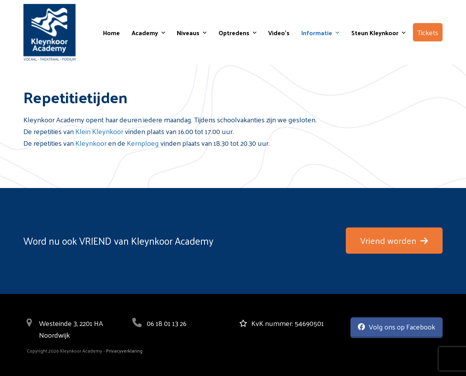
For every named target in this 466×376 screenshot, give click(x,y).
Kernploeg (143, 142)
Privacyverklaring (124, 350)
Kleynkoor (91, 142)
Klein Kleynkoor (99, 131)
